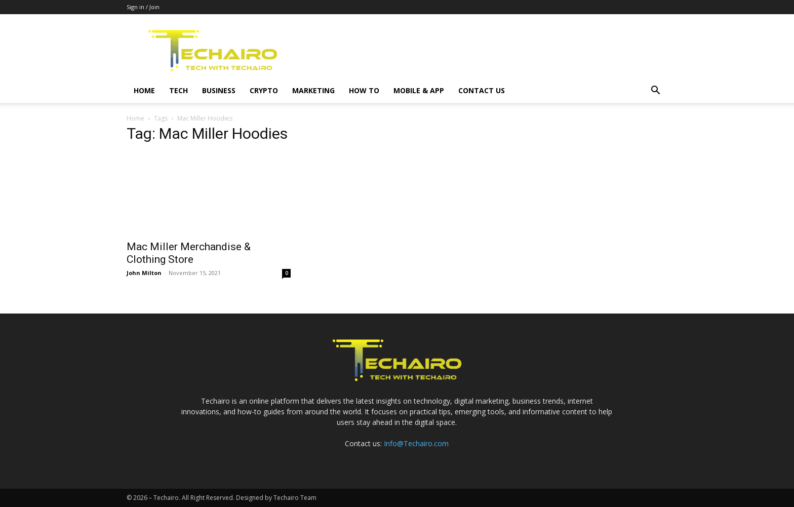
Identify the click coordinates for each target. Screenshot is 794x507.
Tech (178, 90)
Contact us (481, 90)
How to (364, 90)
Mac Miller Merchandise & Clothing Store (189, 253)
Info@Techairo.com (416, 443)
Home (144, 90)
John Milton (144, 273)
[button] (655, 91)
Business (218, 90)
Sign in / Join (143, 7)
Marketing (313, 90)
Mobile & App (418, 90)
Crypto (264, 90)
